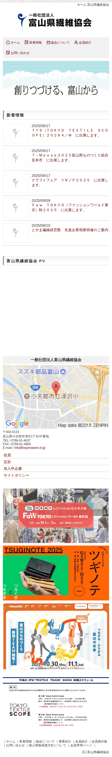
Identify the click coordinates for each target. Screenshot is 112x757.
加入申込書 (13, 468)
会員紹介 (85, 42)
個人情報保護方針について (47, 745)
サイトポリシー (16, 475)
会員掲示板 (99, 741)
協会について (60, 42)
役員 (7, 455)
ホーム (15, 42)
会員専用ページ (81, 745)
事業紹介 (65, 741)
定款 (7, 462)
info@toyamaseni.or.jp (29, 448)
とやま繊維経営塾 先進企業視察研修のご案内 (70, 230)
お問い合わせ (20, 53)
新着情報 (35, 42)
